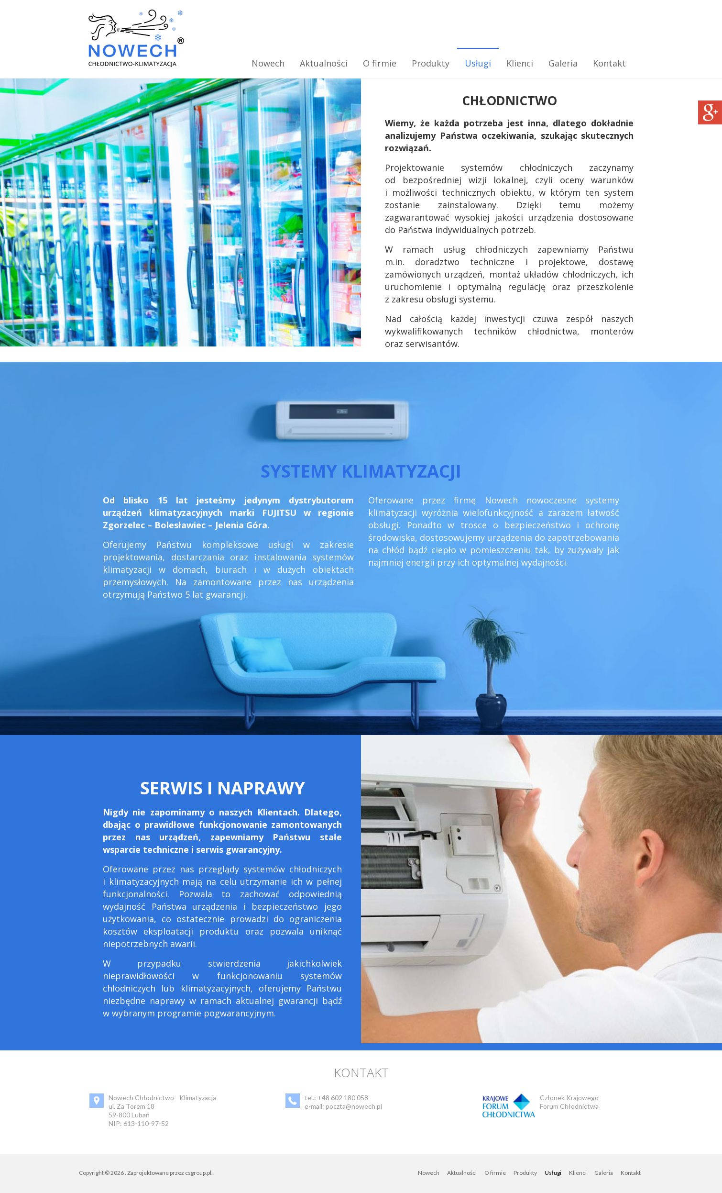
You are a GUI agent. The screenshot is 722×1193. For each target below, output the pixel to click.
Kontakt (609, 63)
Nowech (268, 63)
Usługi (478, 63)
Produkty (430, 63)
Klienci (519, 63)
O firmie (379, 63)
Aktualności (324, 63)
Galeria (563, 63)
